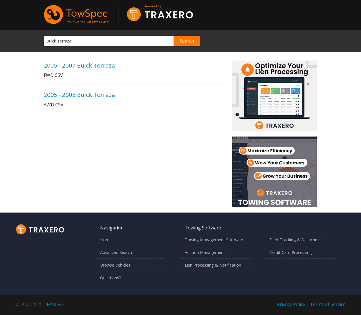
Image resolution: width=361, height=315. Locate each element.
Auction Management (205, 252)
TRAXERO (54, 304)
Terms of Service (327, 304)
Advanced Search (116, 252)
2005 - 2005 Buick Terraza (79, 95)
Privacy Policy (291, 304)
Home (106, 239)
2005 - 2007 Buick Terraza (79, 65)
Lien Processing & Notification (213, 265)
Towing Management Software (214, 239)
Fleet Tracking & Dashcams (295, 239)
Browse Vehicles (115, 265)
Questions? (110, 277)
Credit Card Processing (290, 252)
